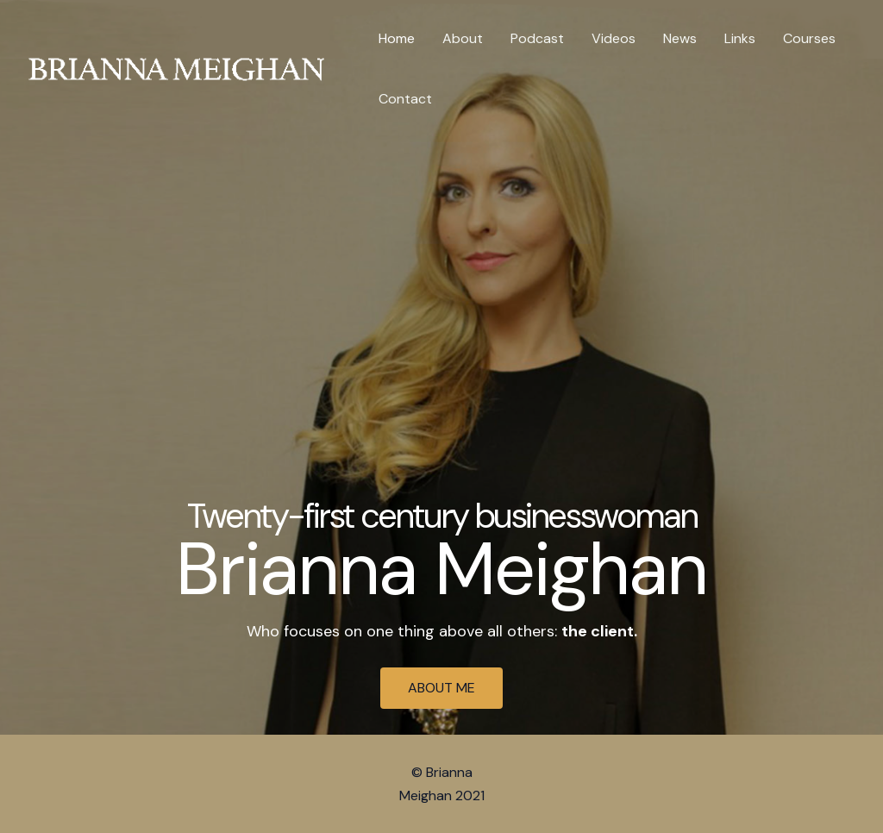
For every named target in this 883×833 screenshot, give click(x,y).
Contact (405, 99)
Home (397, 38)
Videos (614, 38)
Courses (809, 38)
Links (739, 38)
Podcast (537, 38)
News (680, 38)
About (462, 38)
